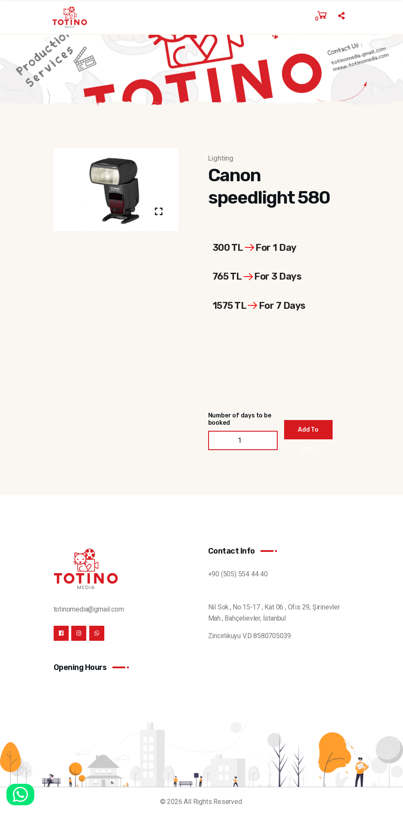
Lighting (220, 158)
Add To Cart (308, 432)
